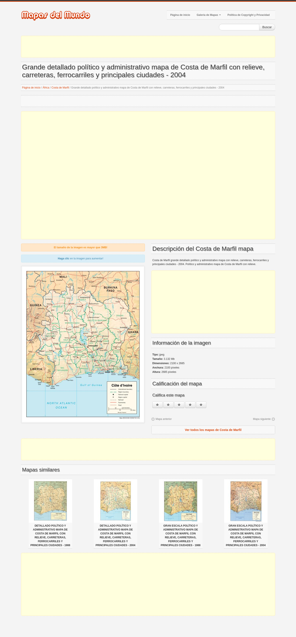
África (46, 87)
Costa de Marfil (60, 87)
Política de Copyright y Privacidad (248, 14)
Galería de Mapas (209, 14)
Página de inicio (180, 14)
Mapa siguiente (262, 419)
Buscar (267, 27)
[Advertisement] (148, 46)
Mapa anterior (164, 419)
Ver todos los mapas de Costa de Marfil (213, 430)
